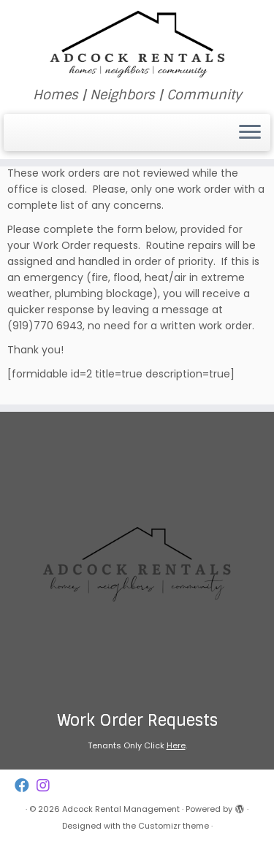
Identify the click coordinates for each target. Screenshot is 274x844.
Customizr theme (173, 826)
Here (176, 745)
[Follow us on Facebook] (26, 786)
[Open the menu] (250, 133)
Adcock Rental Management (121, 809)
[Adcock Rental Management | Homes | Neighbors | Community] (137, 43)
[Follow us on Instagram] (47, 786)
